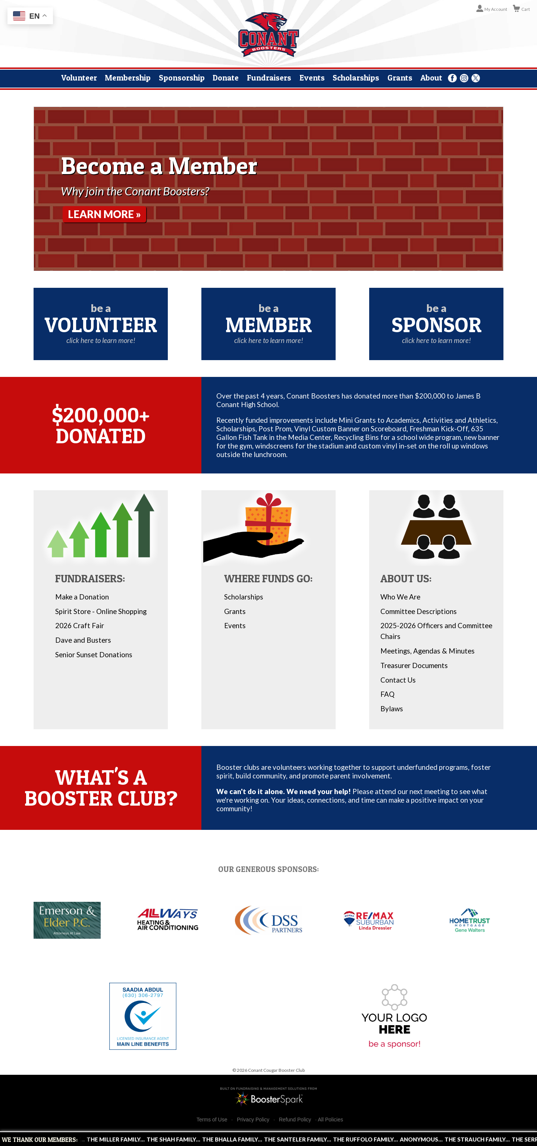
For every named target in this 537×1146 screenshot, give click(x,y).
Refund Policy (295, 1120)
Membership (128, 77)
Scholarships (356, 77)
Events (312, 77)
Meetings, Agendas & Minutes (427, 651)
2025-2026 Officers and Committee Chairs (436, 630)
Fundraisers (269, 77)
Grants (399, 77)
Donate (226, 77)
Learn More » (106, 214)
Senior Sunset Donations (93, 655)
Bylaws (391, 709)
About (431, 77)
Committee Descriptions (418, 611)
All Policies (330, 1120)
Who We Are (400, 597)
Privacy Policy (253, 1120)
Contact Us (398, 680)
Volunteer (79, 77)
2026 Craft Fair (79, 625)
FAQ (387, 694)
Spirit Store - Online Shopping (101, 611)
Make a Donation (82, 597)
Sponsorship (182, 77)
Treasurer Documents (414, 665)
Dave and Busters (83, 640)
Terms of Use (212, 1120)
